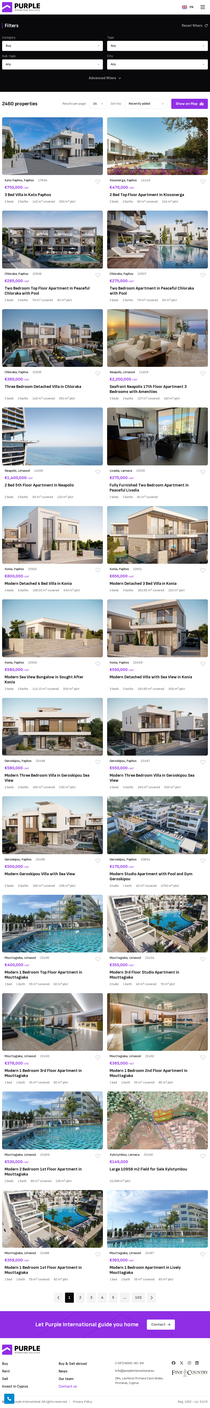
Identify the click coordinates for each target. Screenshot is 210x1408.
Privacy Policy (82, 1402)
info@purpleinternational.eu (134, 1371)
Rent (6, 1371)
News (63, 1371)
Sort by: (116, 104)
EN (187, 7)
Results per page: (74, 104)
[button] (52, 46)
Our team (66, 1379)
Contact (160, 1324)
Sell (5, 1379)
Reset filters (195, 25)
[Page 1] (58, 1298)
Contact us (68, 1386)
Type (110, 38)
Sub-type (9, 56)
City (110, 56)
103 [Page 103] (138, 1297)
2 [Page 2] (80, 1297)
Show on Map (189, 104)
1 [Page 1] (69, 1297)
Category (9, 38)
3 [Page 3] (91, 1297)
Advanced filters (105, 78)
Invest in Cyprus (15, 1386)
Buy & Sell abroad (73, 1363)
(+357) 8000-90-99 (129, 1363)
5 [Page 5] (113, 1297)
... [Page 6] (124, 1297)
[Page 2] (151, 1298)
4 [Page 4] (102, 1297)
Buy (5, 1363)
